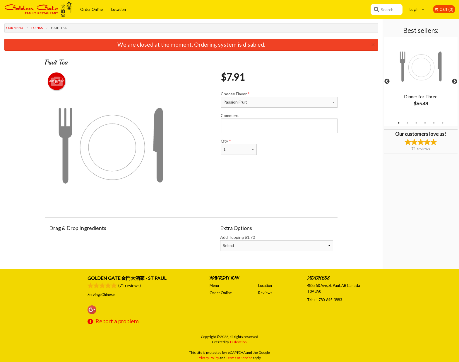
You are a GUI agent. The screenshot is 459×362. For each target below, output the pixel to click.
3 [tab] (416, 123)
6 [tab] (443, 123)
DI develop (238, 342)
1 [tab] (399, 123)
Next (455, 81)
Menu (214, 285)
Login (414, 9)
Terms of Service (239, 358)
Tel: (324, 299)
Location (118, 9)
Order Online (91, 9)
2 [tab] (407, 123)
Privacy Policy (208, 358)
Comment (279, 123)
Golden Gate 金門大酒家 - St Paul (127, 278)
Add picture (56, 81)
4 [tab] (425, 123)
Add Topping (276, 243)
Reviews (265, 292)
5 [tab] (434, 123)
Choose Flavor (279, 99)
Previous (387, 81)
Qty (238, 146)
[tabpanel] (421, 78)
